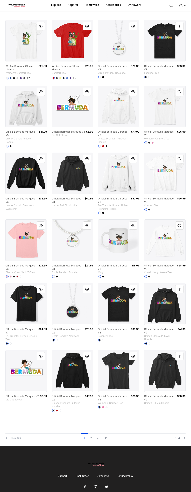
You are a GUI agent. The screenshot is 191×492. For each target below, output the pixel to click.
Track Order (82, 475)
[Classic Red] (53, 78)
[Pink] (11, 276)
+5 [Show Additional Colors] (74, 78)
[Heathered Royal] (67, 78)
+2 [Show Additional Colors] (28, 78)
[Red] (103, 146)
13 (106, 438)
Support (62, 475)
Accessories (113, 5)
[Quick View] (41, 26)
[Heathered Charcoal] (24, 78)
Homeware (92, 5)
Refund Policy (125, 475)
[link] (26, 41)
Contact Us (103, 475)
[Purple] (21, 78)
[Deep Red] (17, 276)
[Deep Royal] (11, 78)
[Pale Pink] (7, 276)
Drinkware (134, 5)
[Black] (14, 78)
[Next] (180, 436)
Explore (56, 5)
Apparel (73, 5)
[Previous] (13, 437)
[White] (7, 78)
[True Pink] (153, 143)
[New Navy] (64, 78)
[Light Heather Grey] (17, 78)
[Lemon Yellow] (60, 78)
